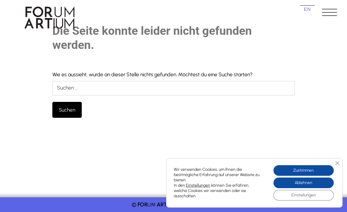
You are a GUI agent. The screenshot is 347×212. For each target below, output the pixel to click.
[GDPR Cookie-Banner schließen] (337, 163)
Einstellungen (198, 185)
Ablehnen (303, 182)
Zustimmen (303, 170)
